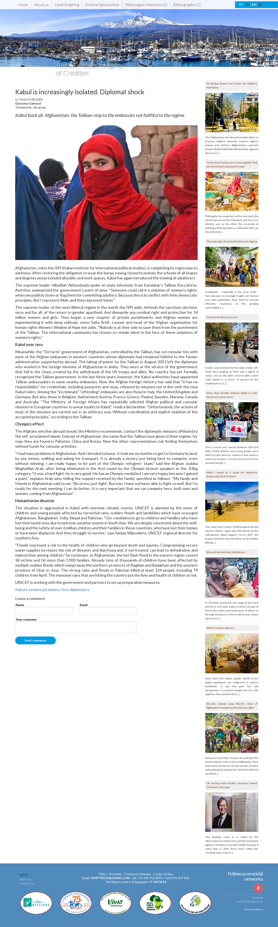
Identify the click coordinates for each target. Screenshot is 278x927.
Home (23, 4)
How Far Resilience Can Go (222, 317)
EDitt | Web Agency (253, 909)
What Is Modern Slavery (220, 628)
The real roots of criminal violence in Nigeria (231, 241)
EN (247, 5)
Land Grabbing (67, 4)
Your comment (26, 619)
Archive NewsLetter (102, 4)
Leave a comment (30, 598)
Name (20, 605)
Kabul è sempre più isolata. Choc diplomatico (52, 589)
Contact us (27, 883)
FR (254, 5)
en (156, 882)
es (164, 882)
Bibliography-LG (187, 4)
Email (84, 605)
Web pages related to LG (146, 4)
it (151, 882)
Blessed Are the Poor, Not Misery (225, 552)
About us (41, 4)
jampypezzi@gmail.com (110, 878)
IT (241, 5)
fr (160, 882)
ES (260, 5)
